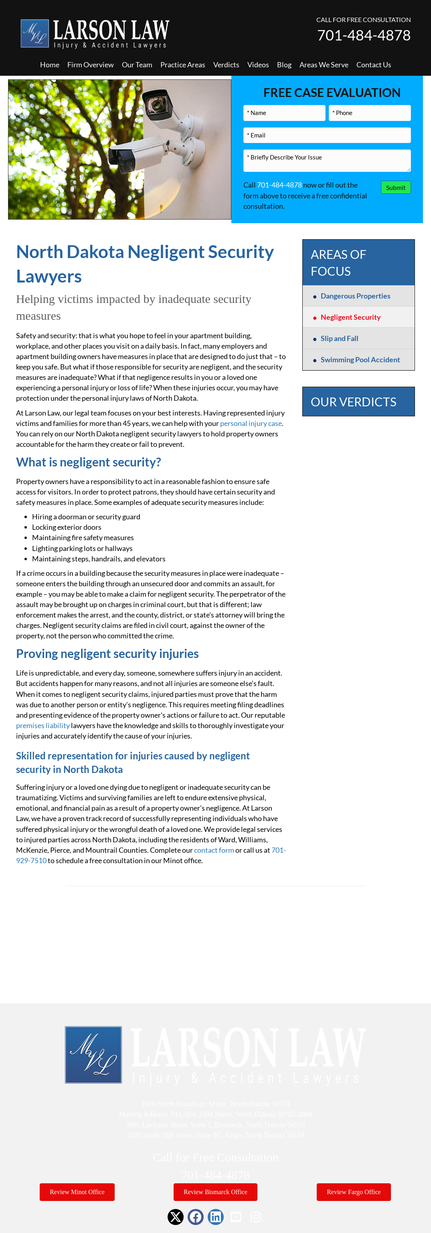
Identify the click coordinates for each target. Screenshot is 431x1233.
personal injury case (251, 423)
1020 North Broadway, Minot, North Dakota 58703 (216, 1104)
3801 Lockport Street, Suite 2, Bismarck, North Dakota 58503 (215, 1125)
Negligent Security (351, 317)
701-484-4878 (364, 35)
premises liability (43, 725)
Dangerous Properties (356, 295)
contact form (214, 850)
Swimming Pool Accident (360, 359)
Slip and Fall (339, 338)
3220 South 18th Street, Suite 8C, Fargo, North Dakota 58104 (215, 1135)
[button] (176, 1217)
